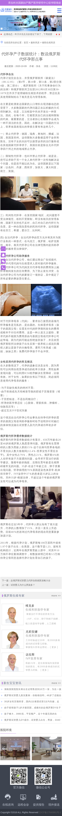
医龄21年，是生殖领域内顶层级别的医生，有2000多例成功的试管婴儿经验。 (42, 666)
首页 (26, 42)
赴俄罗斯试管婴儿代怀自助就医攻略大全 (30, 580)
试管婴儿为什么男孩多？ (23, 585)
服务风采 (35, 42)
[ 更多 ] (53, 647)
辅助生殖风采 (48, 42)
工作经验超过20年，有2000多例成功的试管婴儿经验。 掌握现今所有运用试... (43, 643)
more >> (56, 595)
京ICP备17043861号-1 (50, 812)
